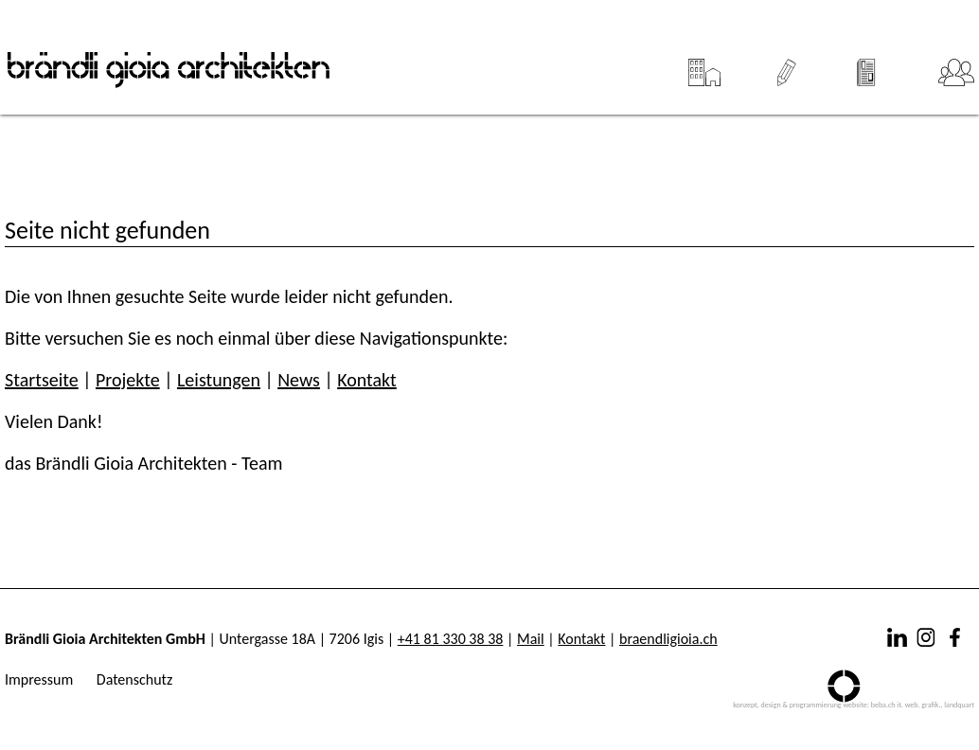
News (867, 65)
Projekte (704, 65)
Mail (530, 639)
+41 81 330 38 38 (451, 639)
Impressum (39, 679)
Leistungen (786, 65)
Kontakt (367, 379)
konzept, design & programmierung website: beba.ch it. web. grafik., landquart (853, 704)
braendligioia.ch (668, 639)
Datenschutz (134, 679)
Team (956, 65)
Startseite (42, 379)
